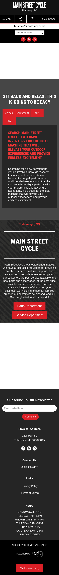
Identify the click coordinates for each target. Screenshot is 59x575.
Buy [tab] (37, 113)
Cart (32, 19)
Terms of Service (30, 492)
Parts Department (29, 306)
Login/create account (29, 26)
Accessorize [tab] (23, 113)
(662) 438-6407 (29, 467)
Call (20, 19)
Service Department (29, 315)
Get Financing (29, 568)
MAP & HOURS (48, 19)
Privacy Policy (30, 486)
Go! (41, 33)
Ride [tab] (9, 121)
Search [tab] (9, 113)
